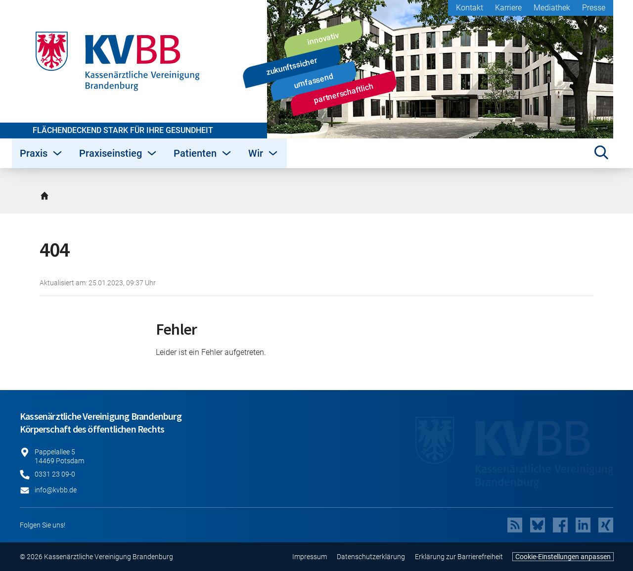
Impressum (309, 557)
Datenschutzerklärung (371, 557)
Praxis (41, 153)
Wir (263, 153)
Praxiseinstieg (118, 153)
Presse (593, 7)
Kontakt (469, 7)
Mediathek (552, 7)
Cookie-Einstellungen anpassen (563, 557)
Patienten (203, 153)
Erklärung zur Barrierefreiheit (459, 557)
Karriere (508, 7)
